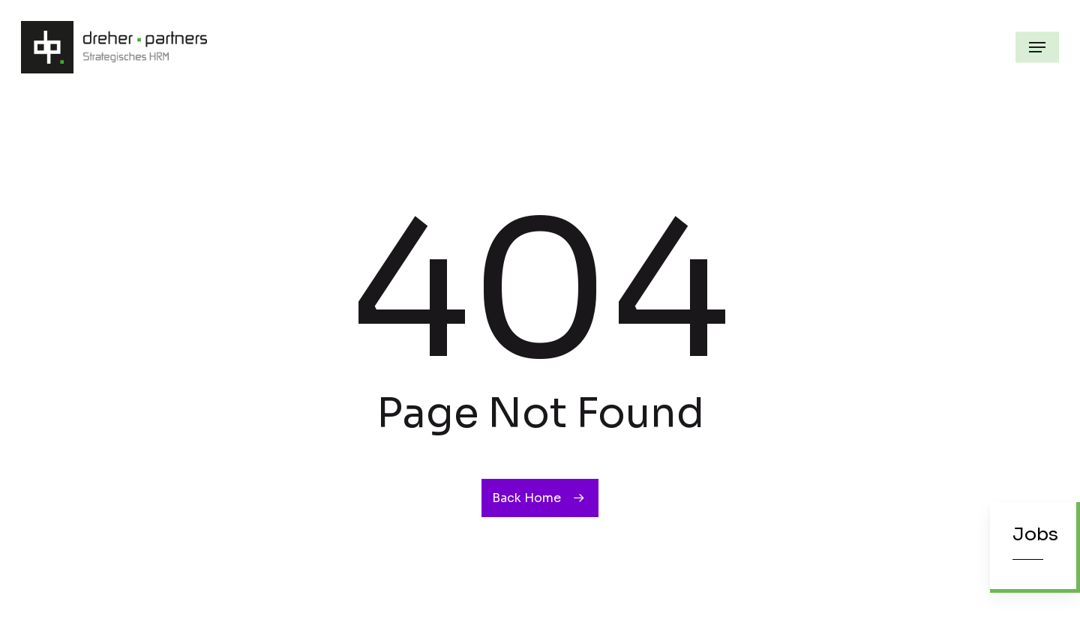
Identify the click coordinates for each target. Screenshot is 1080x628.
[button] (1037, 47)
